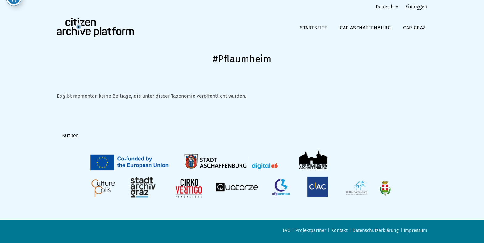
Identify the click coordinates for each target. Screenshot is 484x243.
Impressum (415, 230)
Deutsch (388, 7)
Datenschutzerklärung (376, 230)
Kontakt (339, 230)
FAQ (286, 230)
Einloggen (416, 7)
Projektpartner (310, 230)
